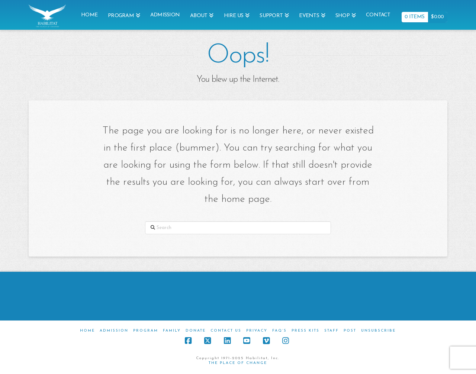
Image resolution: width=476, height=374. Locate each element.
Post (350, 331)
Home (87, 331)
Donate (196, 331)
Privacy (256, 331)
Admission (114, 331)
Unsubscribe (378, 331)
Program (145, 331)
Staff (331, 331)
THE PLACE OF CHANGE (238, 363)
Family (172, 331)
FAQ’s (279, 331)
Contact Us (225, 331)
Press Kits (305, 331)
